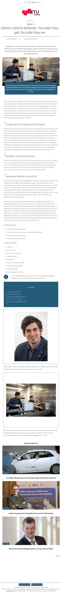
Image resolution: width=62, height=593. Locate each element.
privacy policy (10, 591)
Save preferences (37, 585)
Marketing (44, 587)
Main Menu (36, 2)
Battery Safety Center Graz (11, 204)
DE (25, 2)
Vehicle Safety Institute (17, 296)
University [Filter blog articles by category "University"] (6, 508)
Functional (30, 587)
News (31, 24)
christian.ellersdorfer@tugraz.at (15, 301)
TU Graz (30, 21)
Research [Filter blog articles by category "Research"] (5, 473)
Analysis (37, 587)
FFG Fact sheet (24, 220)
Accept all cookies (24, 585)
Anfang (57, 555)
